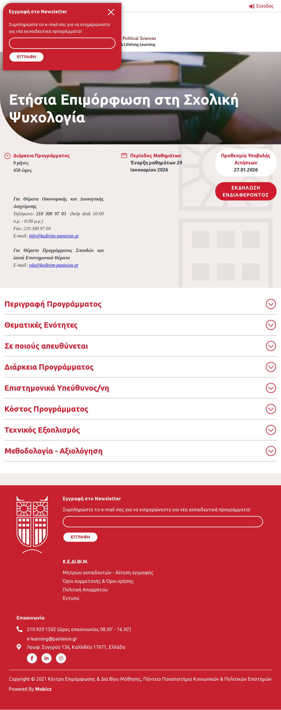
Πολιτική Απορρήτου (85, 589)
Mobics (43, 689)
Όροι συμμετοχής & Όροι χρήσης (98, 580)
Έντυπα (71, 598)
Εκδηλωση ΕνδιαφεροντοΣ (246, 191)
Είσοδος (265, 6)
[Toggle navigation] (181, 21)
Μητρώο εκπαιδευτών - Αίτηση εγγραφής (108, 572)
